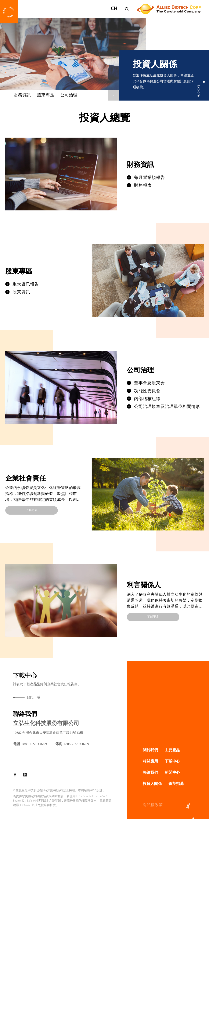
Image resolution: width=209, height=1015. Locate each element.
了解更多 (31, 510)
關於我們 (150, 750)
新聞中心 (172, 773)
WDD (93, 790)
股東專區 (45, 95)
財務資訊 (22, 95)
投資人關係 (152, 784)
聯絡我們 (150, 773)
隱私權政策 (153, 805)
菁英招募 (176, 784)
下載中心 (172, 762)
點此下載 (33, 697)
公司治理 (68, 95)
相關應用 (150, 762)
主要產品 (172, 750)
